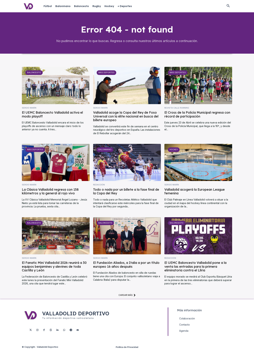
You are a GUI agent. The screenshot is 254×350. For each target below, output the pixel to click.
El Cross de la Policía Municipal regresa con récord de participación (197, 115)
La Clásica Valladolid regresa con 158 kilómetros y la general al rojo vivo (50, 192)
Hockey (174, 150)
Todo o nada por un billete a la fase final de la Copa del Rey (126, 192)
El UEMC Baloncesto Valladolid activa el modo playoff (52, 115)
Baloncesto (34, 73)
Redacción (99, 185)
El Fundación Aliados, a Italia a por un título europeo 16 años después (126, 265)
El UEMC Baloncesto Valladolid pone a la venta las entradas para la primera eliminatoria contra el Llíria (195, 267)
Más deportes (106, 73)
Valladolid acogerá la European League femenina (194, 192)
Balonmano (104, 150)
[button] (228, 6)
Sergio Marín (29, 108)
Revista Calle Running (176, 108)
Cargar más (127, 295)
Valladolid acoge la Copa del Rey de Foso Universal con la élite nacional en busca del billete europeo (125, 116)
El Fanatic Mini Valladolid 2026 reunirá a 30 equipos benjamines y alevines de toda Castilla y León (54, 267)
